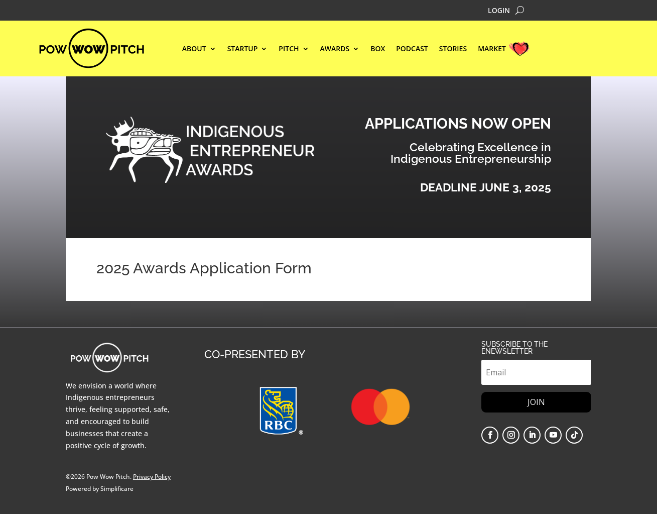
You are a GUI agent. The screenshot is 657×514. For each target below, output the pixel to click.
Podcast (412, 49)
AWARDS (335, 49)
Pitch (289, 49)
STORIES (453, 49)
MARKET (492, 49)
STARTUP (242, 49)
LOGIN (499, 11)
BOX (377, 49)
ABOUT (194, 49)
